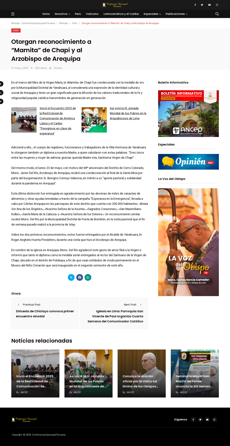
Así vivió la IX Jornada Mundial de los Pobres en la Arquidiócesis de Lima (128, 113)
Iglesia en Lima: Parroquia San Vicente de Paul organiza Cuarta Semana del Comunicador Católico (115, 316)
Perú (78, 14)
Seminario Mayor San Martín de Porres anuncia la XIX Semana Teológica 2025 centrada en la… (194, 386)
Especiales (151, 14)
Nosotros (61, 14)
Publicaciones (175, 14)
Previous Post (28, 305)
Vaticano (92, 14)
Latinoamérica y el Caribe (121, 14)
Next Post (133, 305)
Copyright (17, 434)
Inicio (46, 14)
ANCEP (24, 392)
